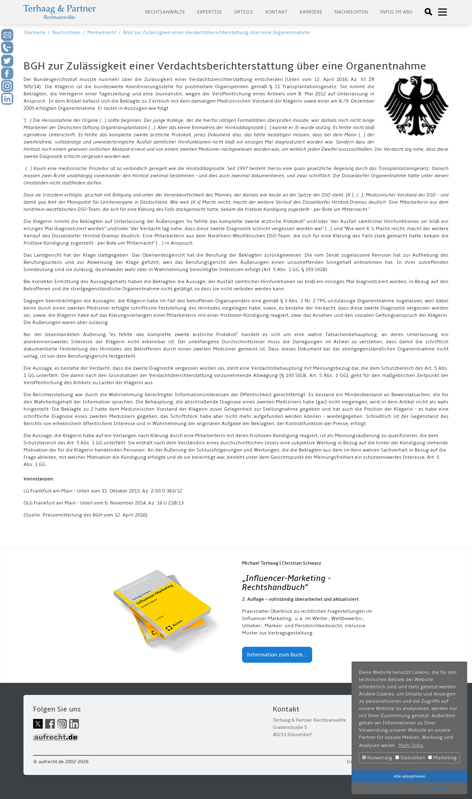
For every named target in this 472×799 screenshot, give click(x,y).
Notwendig (377, 758)
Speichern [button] (380, 788)
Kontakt (276, 12)
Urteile (243, 12)
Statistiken (410, 758)
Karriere (311, 12)
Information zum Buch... (277, 655)
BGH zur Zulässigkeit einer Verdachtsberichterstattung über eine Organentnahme (216, 32)
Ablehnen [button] (438, 788)
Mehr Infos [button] (411, 745)
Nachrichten (351, 12)
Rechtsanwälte (165, 12)
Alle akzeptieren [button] (409, 776)
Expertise (209, 12)
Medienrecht (101, 32)
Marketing (442, 758)
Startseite (34, 32)
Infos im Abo (396, 12)
